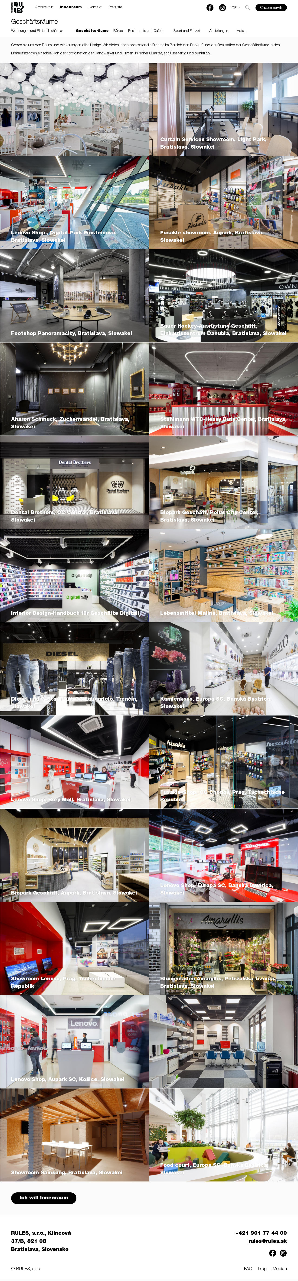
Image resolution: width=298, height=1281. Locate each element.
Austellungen (218, 31)
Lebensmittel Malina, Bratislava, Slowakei (216, 613)
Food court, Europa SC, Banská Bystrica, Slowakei (214, 1169)
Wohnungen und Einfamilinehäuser (37, 31)
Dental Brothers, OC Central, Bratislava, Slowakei (65, 516)
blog (262, 1270)
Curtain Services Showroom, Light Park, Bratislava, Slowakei (213, 143)
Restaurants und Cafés (145, 31)
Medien (279, 1270)
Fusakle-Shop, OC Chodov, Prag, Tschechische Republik (222, 796)
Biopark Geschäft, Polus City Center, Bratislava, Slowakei (209, 516)
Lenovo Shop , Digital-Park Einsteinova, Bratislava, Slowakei (64, 237)
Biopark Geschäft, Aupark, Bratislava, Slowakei (74, 893)
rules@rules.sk (268, 1243)
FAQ (248, 1270)
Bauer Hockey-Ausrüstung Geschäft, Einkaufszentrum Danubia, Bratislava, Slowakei (223, 330)
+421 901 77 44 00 (261, 1235)
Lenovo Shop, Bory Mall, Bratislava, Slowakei (71, 800)
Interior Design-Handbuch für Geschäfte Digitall (75, 613)
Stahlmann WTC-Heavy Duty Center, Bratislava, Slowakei (223, 423)
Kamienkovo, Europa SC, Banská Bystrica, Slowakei (216, 703)
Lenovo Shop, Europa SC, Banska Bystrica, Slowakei (216, 889)
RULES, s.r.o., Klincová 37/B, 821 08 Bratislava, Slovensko (41, 1243)
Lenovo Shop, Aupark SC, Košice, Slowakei (67, 1079)
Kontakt (95, 8)
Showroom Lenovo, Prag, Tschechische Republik (63, 983)
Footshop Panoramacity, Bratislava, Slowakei (71, 333)
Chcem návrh (271, 8)
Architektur (44, 8)
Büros (118, 31)
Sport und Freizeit (187, 31)
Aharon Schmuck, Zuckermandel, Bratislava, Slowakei (70, 423)
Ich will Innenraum (44, 1198)
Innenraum (71, 8)
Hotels (241, 31)
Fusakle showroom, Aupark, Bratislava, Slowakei (212, 237)
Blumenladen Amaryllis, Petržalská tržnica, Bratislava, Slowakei (218, 983)
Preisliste (115, 8)
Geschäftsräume (92, 31)
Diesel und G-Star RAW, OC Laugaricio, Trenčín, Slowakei (74, 703)
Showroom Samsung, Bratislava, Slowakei (67, 1173)
